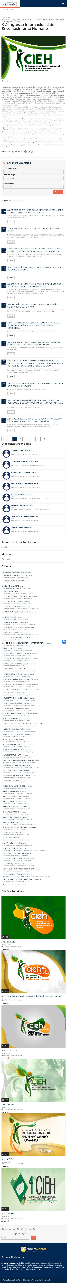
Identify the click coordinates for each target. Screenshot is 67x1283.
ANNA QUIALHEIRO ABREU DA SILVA (24, 462)
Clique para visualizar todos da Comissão (16, 572)
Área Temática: (8, 183)
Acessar (11, 222)
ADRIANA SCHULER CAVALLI (21, 451)
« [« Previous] (3, 439)
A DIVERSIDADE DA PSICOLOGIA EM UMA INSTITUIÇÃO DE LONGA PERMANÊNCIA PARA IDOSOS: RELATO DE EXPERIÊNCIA (33, 325)
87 (44, 439)
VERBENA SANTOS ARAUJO (21, 527)
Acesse (5, 1058)
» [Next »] (50, 439)
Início (2, 9)
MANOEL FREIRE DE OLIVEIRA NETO (24, 483)
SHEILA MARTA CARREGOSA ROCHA (24, 516)
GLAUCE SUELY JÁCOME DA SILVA (23, 472)
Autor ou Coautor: (9, 168)
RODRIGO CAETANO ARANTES (22, 505)
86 (38, 439)
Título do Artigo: (9, 175)
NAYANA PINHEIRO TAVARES (21, 494)
